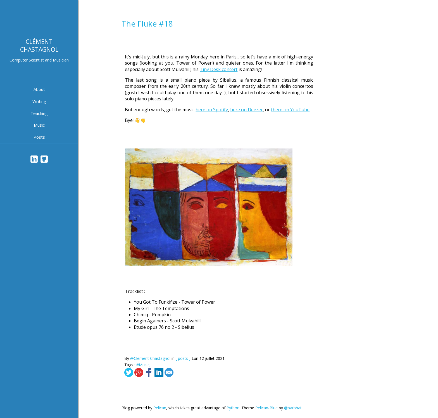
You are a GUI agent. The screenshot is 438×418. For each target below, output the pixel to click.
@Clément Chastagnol (150, 358)
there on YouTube (290, 110)
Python (233, 407)
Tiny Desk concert (218, 69)
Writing (39, 101)
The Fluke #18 (147, 23)
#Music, (143, 364)
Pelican (159, 407)
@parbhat (293, 407)
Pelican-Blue (266, 407)
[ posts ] (183, 358)
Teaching (39, 113)
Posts (39, 137)
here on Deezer (246, 110)
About (39, 89)
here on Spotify (212, 110)
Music (39, 125)
